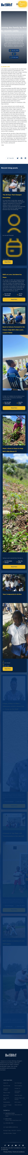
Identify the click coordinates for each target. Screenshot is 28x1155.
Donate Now (22, 4)
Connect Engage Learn (9, 1106)
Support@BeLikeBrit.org (11, 1121)
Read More (8, 268)
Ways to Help (8, 1096)
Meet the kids (8, 1091)
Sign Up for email (8, 1101)
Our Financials (17, 1089)
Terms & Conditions (18, 1151)
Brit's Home (16, 1103)
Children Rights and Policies (18, 1101)
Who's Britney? (17, 1105)
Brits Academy (17, 1091)
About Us (8, 1089)
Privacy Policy (8, 1151)
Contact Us (16, 1093)
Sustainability (8, 1103)
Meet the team (17, 1098)
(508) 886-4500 (10, 1118)
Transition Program (8, 1094)
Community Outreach (16, 1096)
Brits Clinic (8, 1098)
